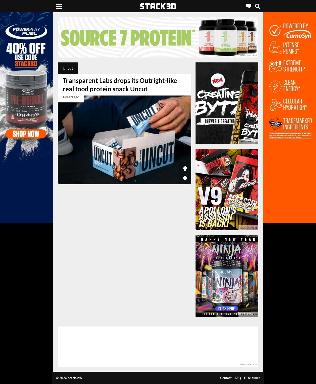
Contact (226, 378)
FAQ (238, 378)
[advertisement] (158, 37)
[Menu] (59, 6)
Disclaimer (252, 378)
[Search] (257, 6)
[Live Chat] (248, 6)
